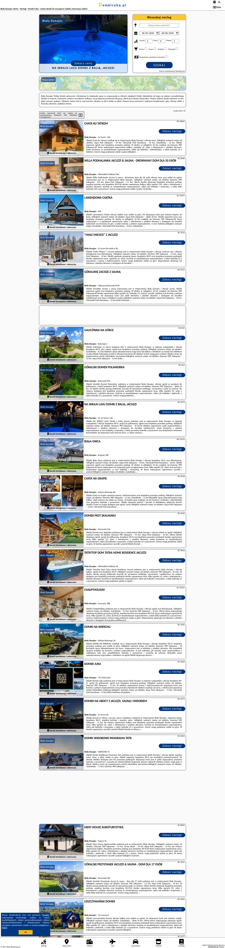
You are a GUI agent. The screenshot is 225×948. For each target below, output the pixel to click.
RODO (4, 927)
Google (46, 915)
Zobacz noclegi (172, 131)
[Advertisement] (112, 797)
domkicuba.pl (112, 5)
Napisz (221, 947)
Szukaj (159, 65)
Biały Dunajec (47, 126)
